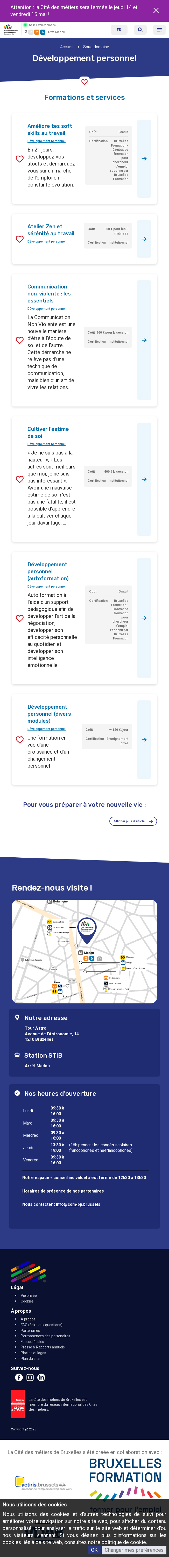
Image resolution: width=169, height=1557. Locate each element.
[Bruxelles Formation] (125, 1486)
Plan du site (30, 1358)
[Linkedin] (41, 1379)
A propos (28, 1319)
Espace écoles (32, 1342)
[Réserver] (140, 30)
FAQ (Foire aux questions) (41, 1325)
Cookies (27, 1301)
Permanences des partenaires (45, 1336)
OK (94, 1550)
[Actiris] (43, 1486)
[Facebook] (19, 1379)
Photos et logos (33, 1353)
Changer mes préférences (134, 1550)
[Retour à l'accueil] (11, 29)
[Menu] (159, 30)
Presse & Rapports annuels (43, 1347)
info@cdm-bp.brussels (78, 1204)
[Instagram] (30, 1379)
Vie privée (29, 1295)
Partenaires (30, 1330)
